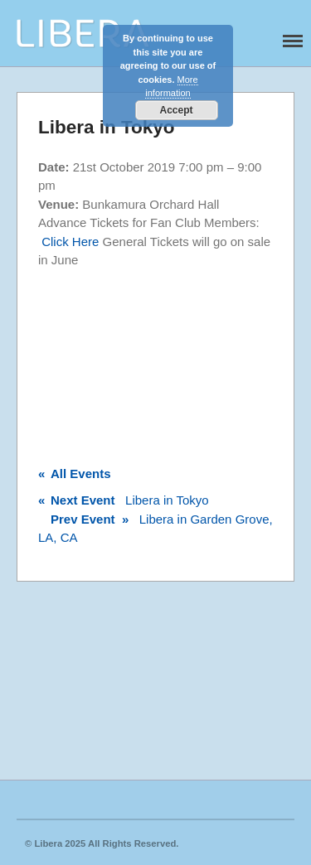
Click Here (70, 241)
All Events (74, 473)
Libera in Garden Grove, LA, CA (155, 528)
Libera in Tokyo (123, 500)
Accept (175, 110)
